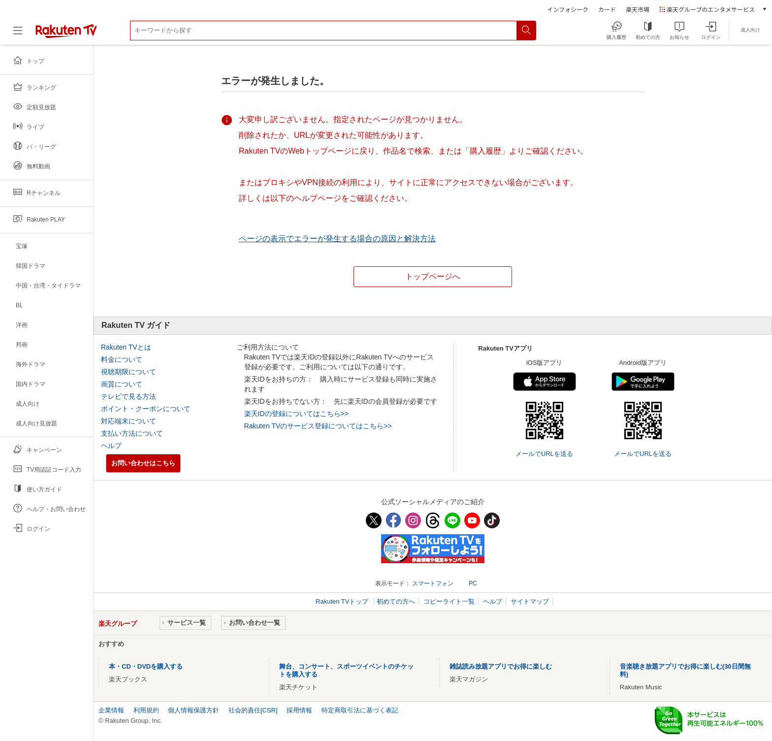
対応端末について (128, 421)
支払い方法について (132, 433)
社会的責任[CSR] (253, 710)
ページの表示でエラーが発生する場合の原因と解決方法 (337, 238)
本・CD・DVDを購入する (146, 666)
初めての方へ (396, 601)
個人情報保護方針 (193, 710)
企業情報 (111, 710)
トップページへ (432, 276)
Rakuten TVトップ (343, 601)
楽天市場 (637, 9)
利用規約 (146, 710)
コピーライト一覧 (449, 601)
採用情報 (299, 710)
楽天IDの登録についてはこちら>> (296, 414)
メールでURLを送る (544, 453)
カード (607, 9)
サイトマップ (530, 601)
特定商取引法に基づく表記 (360, 710)
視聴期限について (128, 372)
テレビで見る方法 (128, 396)
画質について (121, 384)
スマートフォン (432, 583)
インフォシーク (567, 9)
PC (473, 583)
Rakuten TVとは (126, 347)
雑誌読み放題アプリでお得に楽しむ (501, 666)
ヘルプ (111, 446)
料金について (121, 359)
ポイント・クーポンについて (146, 409)
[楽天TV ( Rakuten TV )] (66, 36)
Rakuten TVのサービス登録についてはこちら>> (318, 426)
